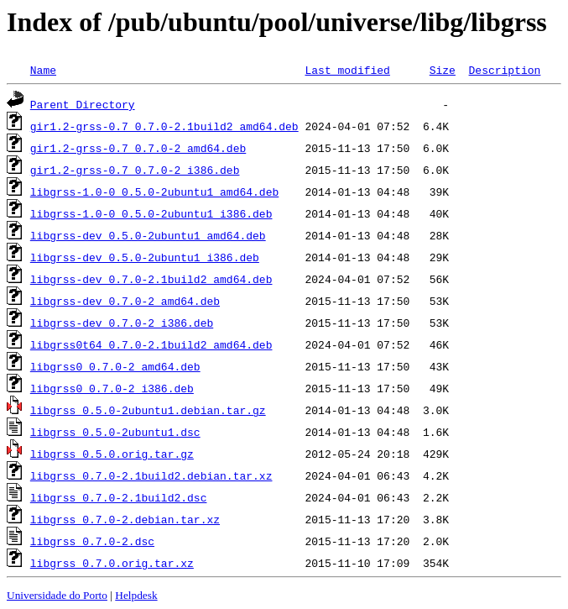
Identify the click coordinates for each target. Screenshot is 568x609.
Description (504, 69)
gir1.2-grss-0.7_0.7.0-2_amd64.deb (138, 147)
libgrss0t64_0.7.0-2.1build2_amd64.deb (151, 344)
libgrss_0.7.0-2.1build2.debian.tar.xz (151, 475)
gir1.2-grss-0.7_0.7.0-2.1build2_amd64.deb (164, 126)
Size (443, 69)
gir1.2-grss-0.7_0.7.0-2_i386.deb (135, 169)
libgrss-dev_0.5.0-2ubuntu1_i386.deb (144, 257)
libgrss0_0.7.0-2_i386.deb (112, 388)
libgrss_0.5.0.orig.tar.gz (112, 453)
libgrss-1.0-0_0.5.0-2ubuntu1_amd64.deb (154, 191)
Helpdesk (136, 595)
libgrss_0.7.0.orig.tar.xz (112, 562)
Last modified (347, 69)
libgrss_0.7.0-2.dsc (92, 541)
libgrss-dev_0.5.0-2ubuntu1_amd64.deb (148, 235)
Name (43, 69)
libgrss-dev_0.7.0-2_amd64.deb (125, 300)
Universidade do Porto (57, 595)
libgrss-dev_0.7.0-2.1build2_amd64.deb (151, 278)
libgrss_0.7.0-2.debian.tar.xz (125, 519)
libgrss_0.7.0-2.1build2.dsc (118, 497)
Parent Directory (82, 104)
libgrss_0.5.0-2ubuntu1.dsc (115, 431)
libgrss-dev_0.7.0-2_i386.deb (121, 322)
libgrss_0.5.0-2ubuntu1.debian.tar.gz (148, 409)
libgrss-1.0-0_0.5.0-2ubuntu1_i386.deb (151, 213)
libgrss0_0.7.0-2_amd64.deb (115, 366)
